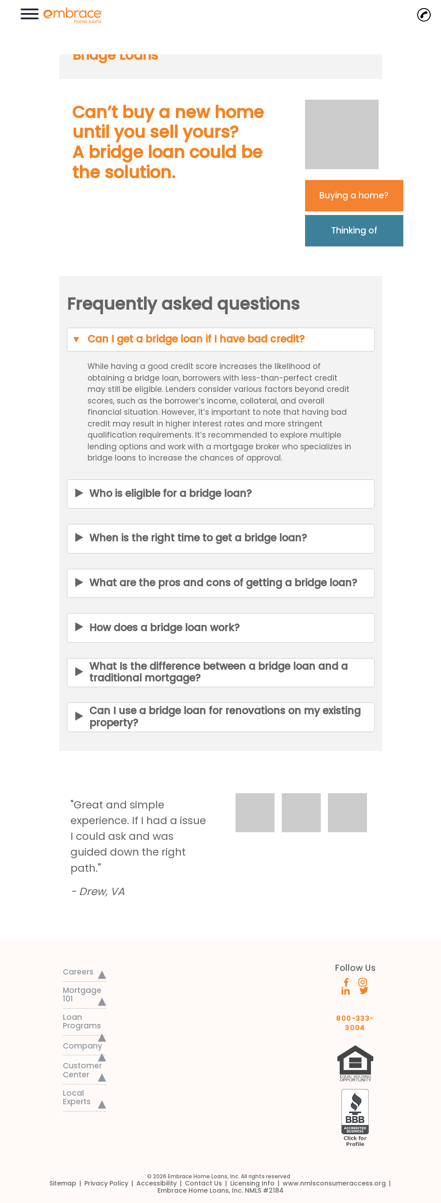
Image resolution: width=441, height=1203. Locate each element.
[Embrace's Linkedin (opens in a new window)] (345, 990)
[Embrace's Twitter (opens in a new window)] (364, 990)
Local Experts (77, 1097)
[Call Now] (424, 15)
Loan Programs (82, 1022)
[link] (68, 14)
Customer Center (82, 1070)
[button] (30, 13)
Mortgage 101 (82, 995)
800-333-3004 (355, 1020)
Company (82, 1046)
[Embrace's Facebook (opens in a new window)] (346, 981)
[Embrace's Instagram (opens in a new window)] (362, 981)
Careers (78, 971)
